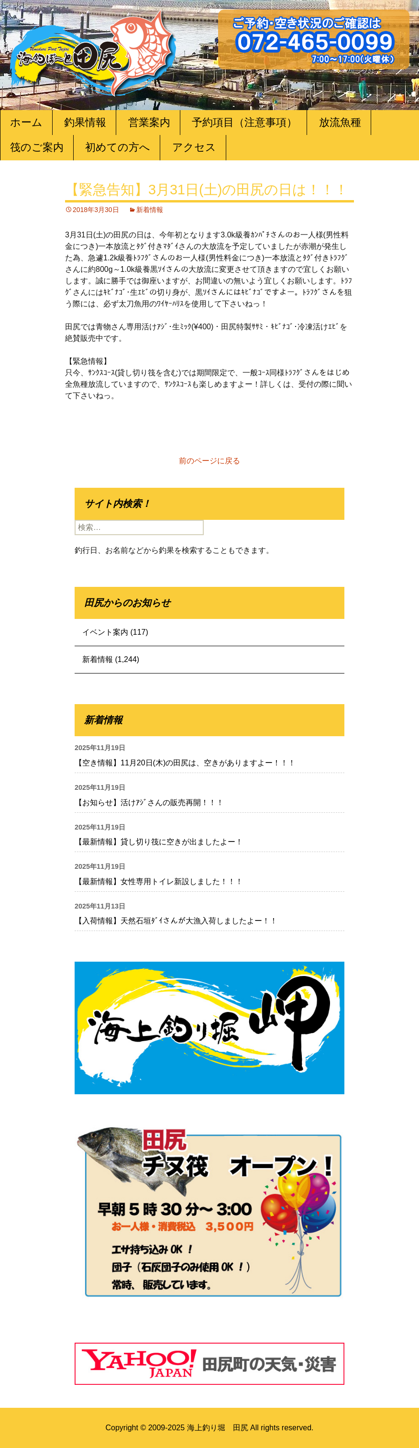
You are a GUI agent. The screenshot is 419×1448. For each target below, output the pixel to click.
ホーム (26, 122)
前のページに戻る (209, 461)
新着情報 (149, 209)
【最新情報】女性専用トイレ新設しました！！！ (159, 881)
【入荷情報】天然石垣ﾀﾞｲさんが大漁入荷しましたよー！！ (176, 921)
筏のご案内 (37, 147)
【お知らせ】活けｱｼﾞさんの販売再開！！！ (149, 802)
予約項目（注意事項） (244, 122)
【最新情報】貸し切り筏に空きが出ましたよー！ (159, 842)
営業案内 (149, 122)
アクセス (194, 147)
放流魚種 (340, 122)
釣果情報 (85, 122)
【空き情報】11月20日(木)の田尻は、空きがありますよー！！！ (185, 763)
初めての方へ (117, 147)
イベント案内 (105, 632)
